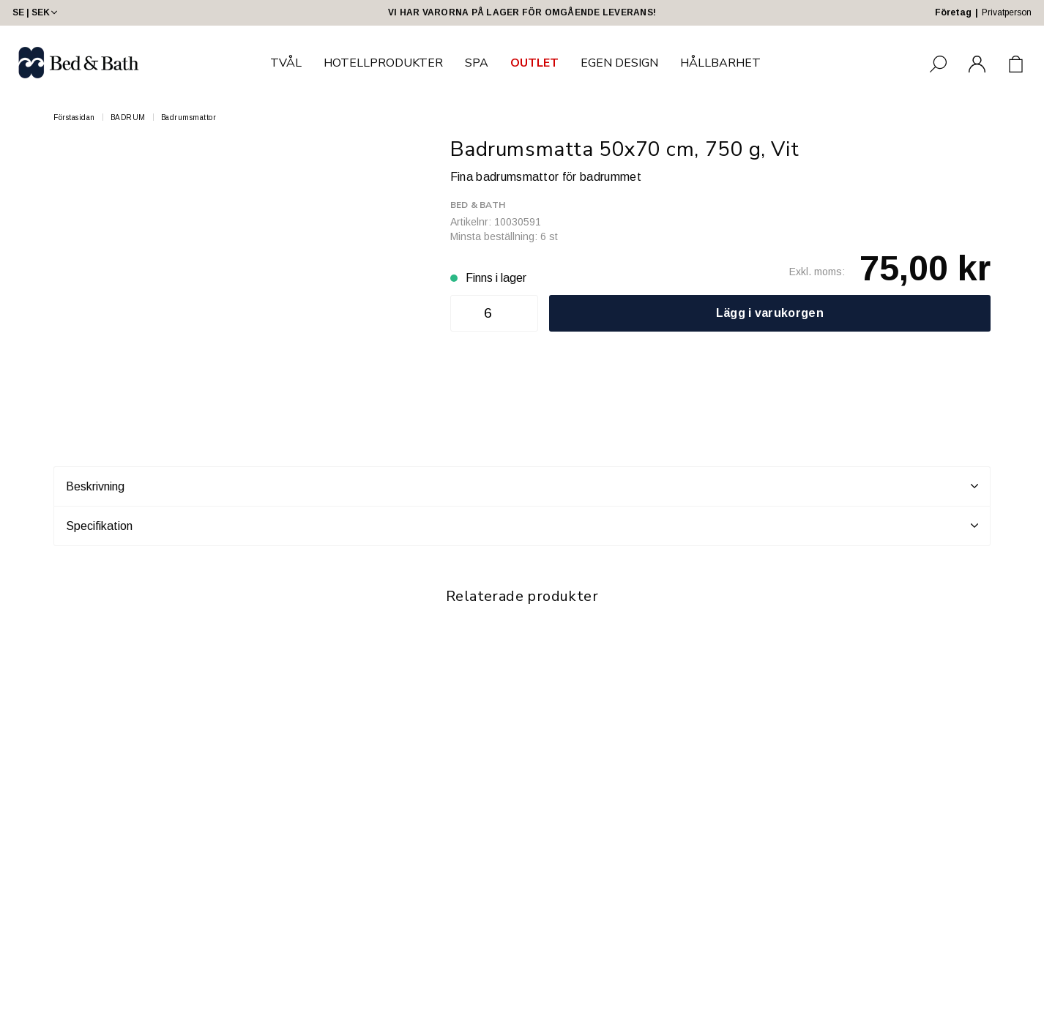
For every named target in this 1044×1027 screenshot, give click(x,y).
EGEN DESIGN (619, 63)
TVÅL (286, 63)
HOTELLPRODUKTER (383, 63)
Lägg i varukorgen (770, 313)
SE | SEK (36, 12)
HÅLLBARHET (720, 63)
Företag (953, 12)
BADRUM (128, 117)
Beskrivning (522, 486)
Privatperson (1007, 12)
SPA (476, 63)
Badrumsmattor (189, 117)
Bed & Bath (477, 205)
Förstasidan (74, 117)
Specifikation (522, 525)
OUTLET (534, 63)
